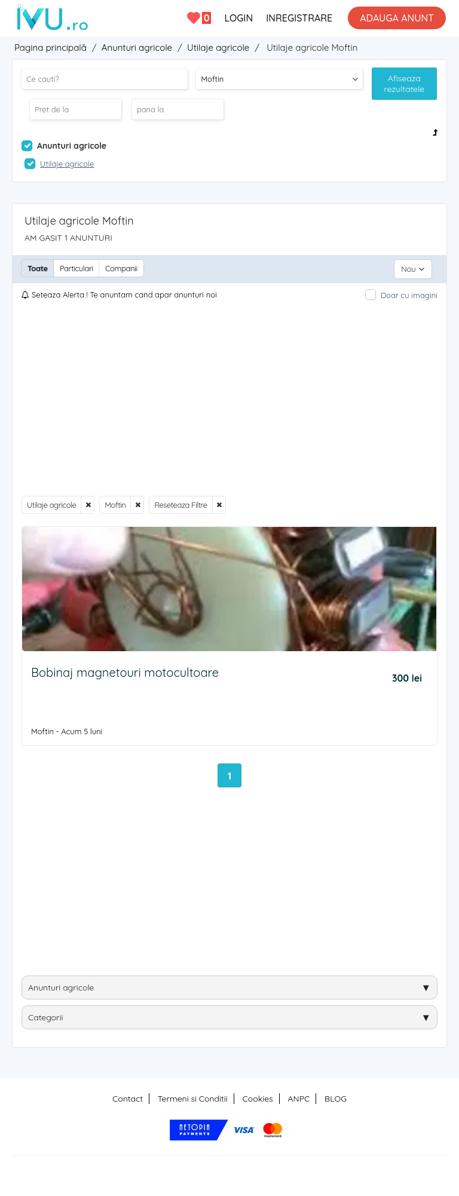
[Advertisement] (229, 396)
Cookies (258, 1096)
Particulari (76, 268)
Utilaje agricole (51, 503)
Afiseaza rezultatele (404, 83)
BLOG (336, 1096)
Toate (37, 268)
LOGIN (238, 18)
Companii (121, 268)
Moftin (115, 503)
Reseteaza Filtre (180, 503)
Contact (127, 1096)
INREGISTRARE (299, 18)
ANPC (298, 1096)
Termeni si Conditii (193, 1096)
